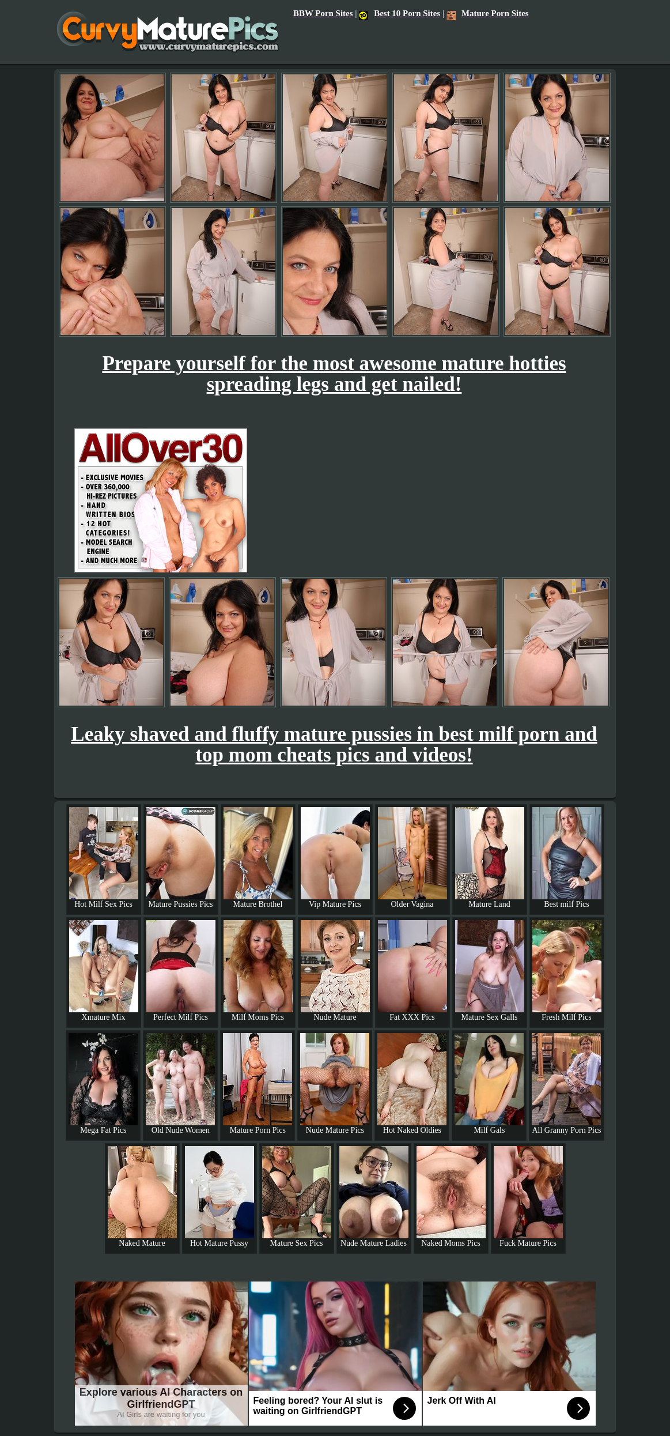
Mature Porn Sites (487, 13)
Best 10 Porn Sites (399, 13)
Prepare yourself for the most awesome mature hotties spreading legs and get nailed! (334, 373)
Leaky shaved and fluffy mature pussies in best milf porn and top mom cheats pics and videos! (334, 744)
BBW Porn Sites (323, 13)
